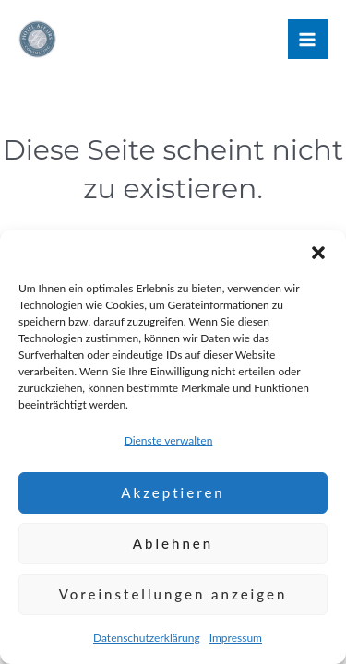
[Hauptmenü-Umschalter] (308, 39)
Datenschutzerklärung (146, 638)
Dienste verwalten (169, 440)
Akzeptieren (172, 492)
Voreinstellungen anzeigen (173, 594)
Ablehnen (173, 543)
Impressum (235, 638)
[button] (318, 252)
